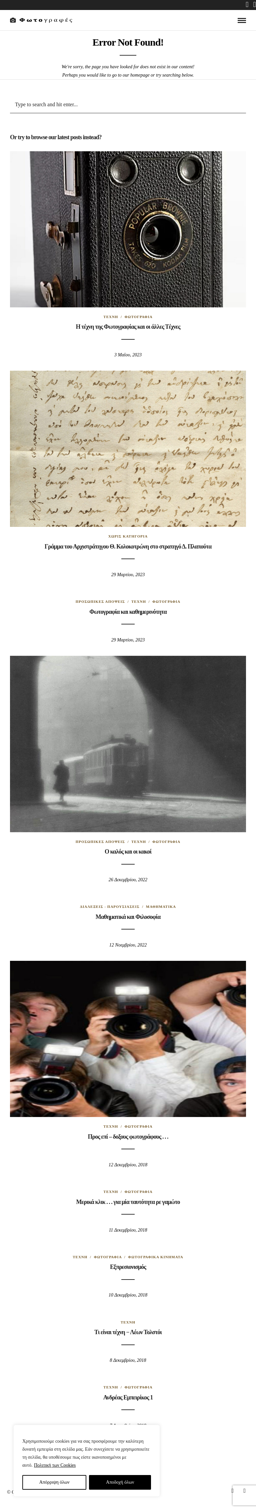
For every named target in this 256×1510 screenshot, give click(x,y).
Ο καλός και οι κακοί (128, 851)
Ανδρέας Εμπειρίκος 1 (128, 1397)
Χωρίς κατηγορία (128, 536)
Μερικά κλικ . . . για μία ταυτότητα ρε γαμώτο (128, 1202)
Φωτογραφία (138, 317)
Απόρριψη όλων (54, 1482)
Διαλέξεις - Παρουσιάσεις (110, 907)
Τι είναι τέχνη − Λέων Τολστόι (128, 1332)
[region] (86, 1461)
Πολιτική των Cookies (55, 1465)
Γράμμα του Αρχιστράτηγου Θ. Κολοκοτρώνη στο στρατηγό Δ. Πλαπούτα (128, 546)
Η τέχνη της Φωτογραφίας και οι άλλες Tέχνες (128, 326)
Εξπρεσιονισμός (128, 1267)
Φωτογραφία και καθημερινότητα (128, 611)
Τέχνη (110, 317)
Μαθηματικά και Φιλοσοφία (128, 917)
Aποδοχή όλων (120, 1482)
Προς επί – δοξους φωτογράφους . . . (128, 1136)
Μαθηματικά (161, 907)
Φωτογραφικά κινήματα (155, 1257)
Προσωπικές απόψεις (100, 601)
